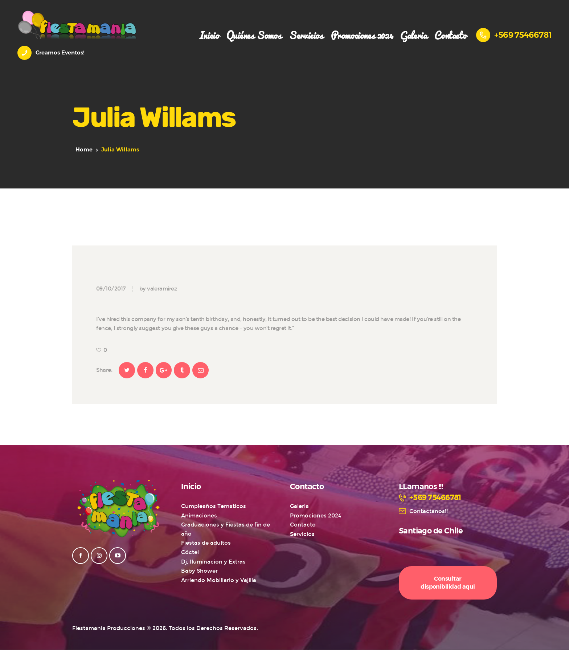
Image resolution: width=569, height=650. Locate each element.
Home (84, 150)
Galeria (299, 506)
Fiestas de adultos (206, 543)
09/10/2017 (111, 288)
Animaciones (199, 515)
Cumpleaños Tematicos (213, 506)
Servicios (302, 534)
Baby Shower (199, 571)
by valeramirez (158, 288)
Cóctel (190, 552)
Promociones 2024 (315, 515)
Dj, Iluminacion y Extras (213, 561)
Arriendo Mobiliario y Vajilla (218, 580)
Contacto (303, 524)
